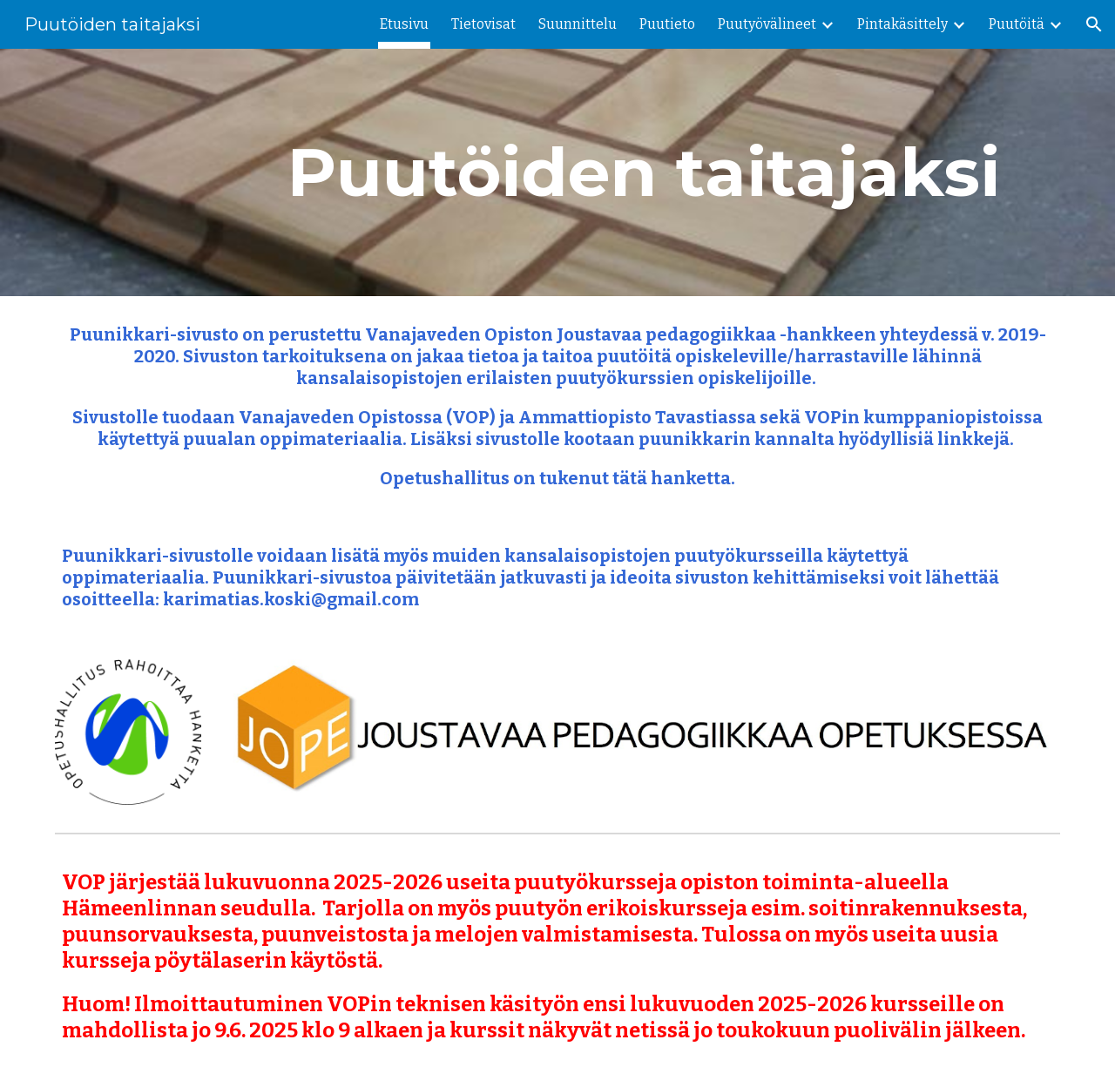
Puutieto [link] (667, 24)
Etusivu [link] (404, 24)
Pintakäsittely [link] (902, 24)
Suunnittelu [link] (577, 24)
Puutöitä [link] (1016, 24)
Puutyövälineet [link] (767, 24)
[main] (643, 172)
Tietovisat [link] (483, 24)
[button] (1094, 24)
